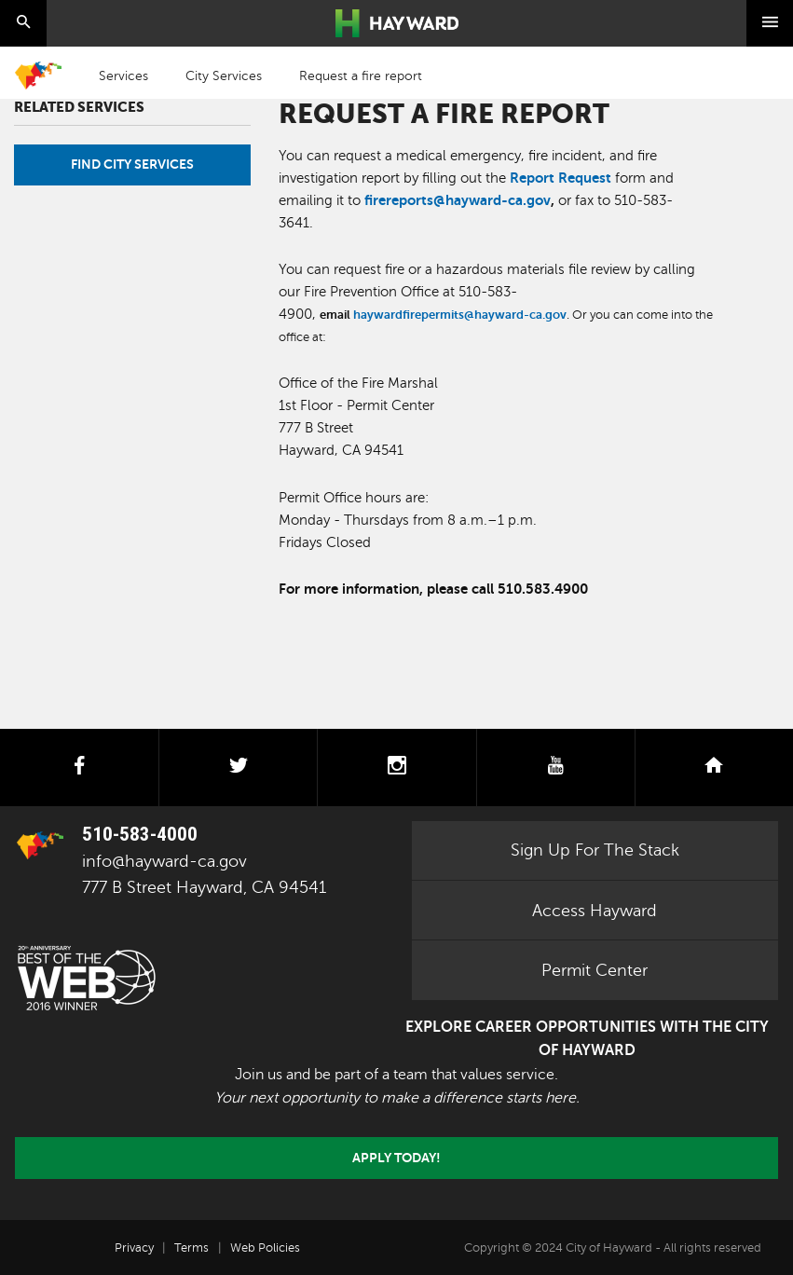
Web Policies (265, 1247)
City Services (223, 75)
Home (38, 75)
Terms (191, 1247)
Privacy (134, 1247)
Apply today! (396, 1157)
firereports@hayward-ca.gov (457, 200)
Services (123, 75)
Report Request (560, 177)
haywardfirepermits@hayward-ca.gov (460, 315)
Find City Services (132, 164)
